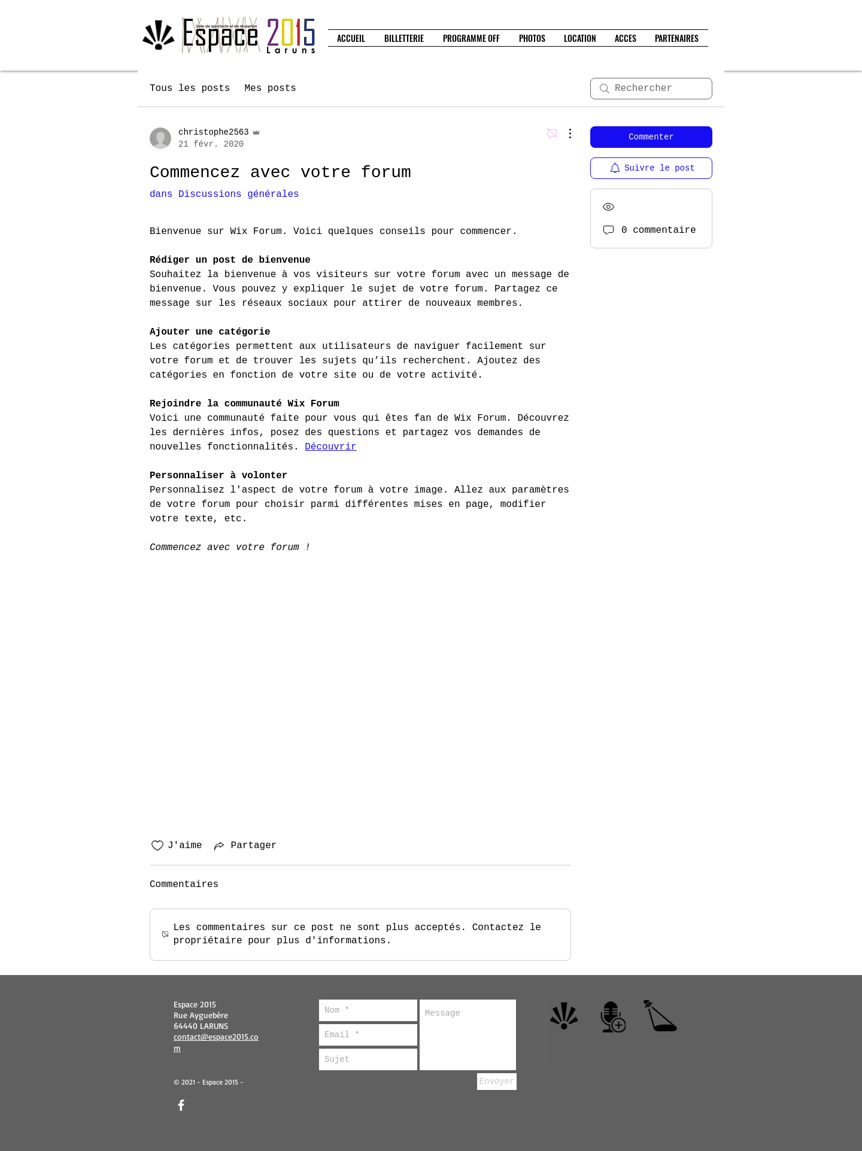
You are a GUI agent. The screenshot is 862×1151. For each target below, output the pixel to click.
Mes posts (270, 88)
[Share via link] (244, 846)
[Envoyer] (497, 1081)
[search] (651, 88)
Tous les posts (190, 88)
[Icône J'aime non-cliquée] (157, 846)
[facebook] (181, 1105)
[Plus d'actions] (564, 133)
